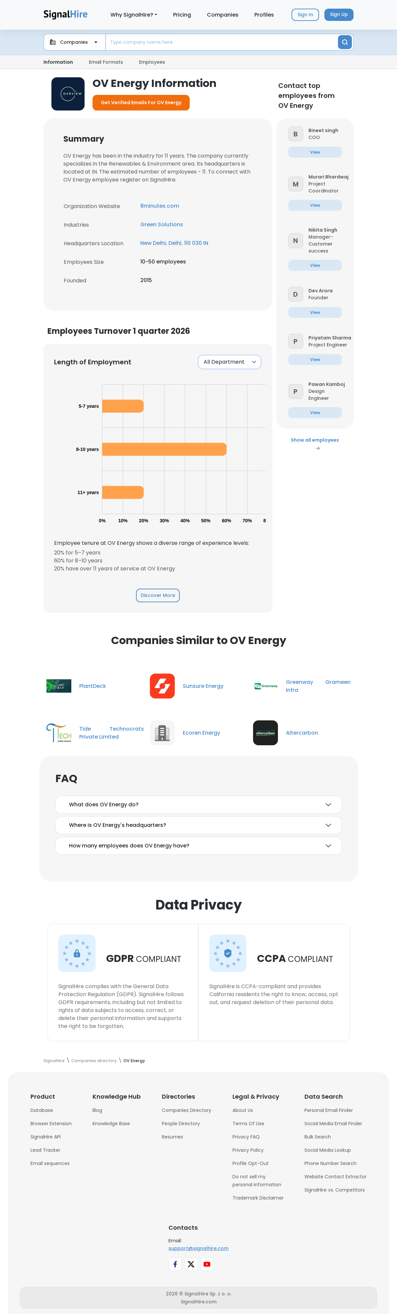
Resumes (172, 1136)
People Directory (181, 1123)
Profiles (264, 15)
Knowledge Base (111, 1123)
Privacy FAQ (246, 1136)
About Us (242, 1110)
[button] (295, 133)
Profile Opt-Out (250, 1163)
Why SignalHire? (131, 15)
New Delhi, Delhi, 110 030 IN (174, 243)
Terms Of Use (248, 1123)
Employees (152, 62)
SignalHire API (46, 1136)
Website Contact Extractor (335, 1176)
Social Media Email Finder (333, 1123)
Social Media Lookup (327, 1150)
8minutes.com (159, 206)
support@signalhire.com (198, 1248)
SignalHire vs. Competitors (334, 1190)
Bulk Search (317, 1136)
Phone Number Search (330, 1163)
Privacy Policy (248, 1150)
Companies (222, 15)
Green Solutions (161, 224)
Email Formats (106, 62)
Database (42, 1110)
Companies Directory (186, 1110)
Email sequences (50, 1163)
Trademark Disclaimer (258, 1198)
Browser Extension (51, 1123)
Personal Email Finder (328, 1110)
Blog (97, 1110)
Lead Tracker (45, 1150)
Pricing (182, 15)
